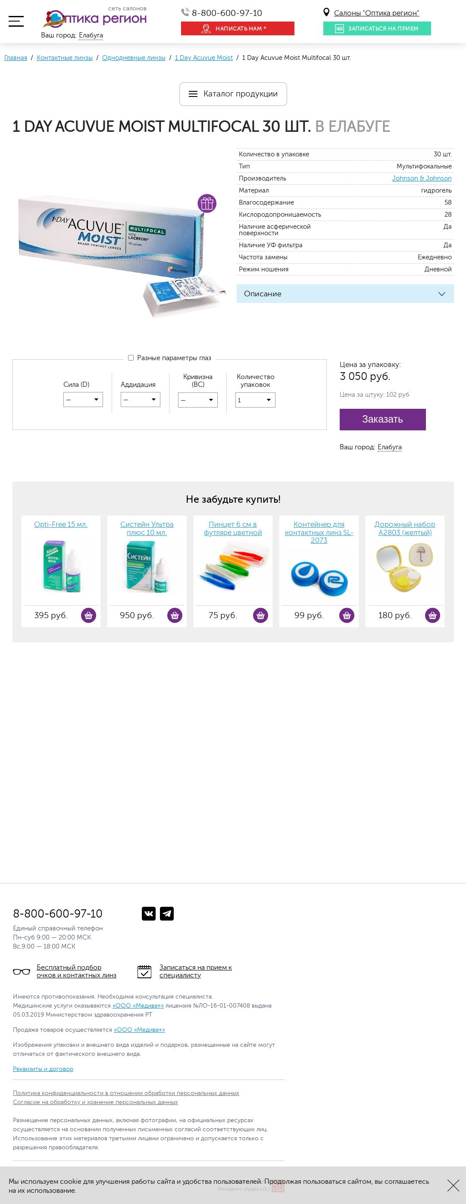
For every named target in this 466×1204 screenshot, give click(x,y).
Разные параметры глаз (169, 358)
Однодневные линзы (134, 58)
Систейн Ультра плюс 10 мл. (147, 529)
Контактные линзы (65, 58)
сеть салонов (127, 9)
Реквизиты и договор (43, 1069)
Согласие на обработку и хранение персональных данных (95, 1102)
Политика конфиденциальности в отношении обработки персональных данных (126, 1093)
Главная (15, 58)
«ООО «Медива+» (138, 1005)
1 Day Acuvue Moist (204, 58)
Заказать (382, 419)
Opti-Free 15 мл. (61, 525)
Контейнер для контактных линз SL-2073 (319, 532)
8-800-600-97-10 (227, 13)
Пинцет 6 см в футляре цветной (233, 529)
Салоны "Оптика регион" (376, 13)
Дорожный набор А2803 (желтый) (405, 529)
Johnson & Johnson (422, 178)
